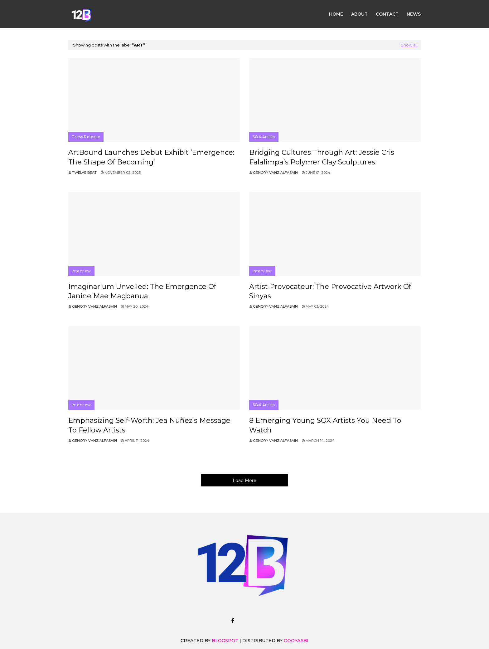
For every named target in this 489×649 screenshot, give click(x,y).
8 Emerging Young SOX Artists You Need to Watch (325, 425)
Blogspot (225, 640)
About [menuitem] (359, 14)
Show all (409, 44)
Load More (244, 480)
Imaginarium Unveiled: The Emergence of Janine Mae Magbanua (142, 291)
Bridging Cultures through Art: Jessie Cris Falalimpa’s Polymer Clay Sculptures (321, 157)
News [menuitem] (414, 14)
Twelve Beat (84, 172)
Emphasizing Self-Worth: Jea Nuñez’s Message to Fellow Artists (149, 425)
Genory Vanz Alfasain (275, 172)
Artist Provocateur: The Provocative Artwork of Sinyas (330, 291)
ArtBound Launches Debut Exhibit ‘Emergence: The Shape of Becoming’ (151, 157)
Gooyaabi (296, 640)
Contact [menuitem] (387, 14)
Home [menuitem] (336, 14)
